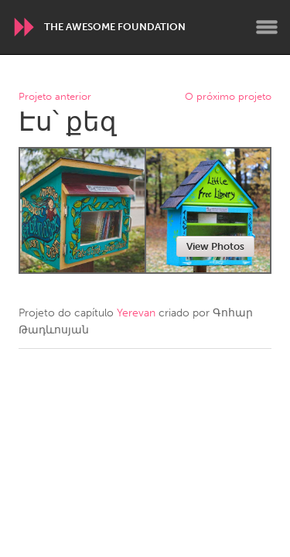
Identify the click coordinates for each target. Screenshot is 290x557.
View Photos (215, 246)
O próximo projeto (228, 97)
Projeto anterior (55, 97)
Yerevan (136, 313)
